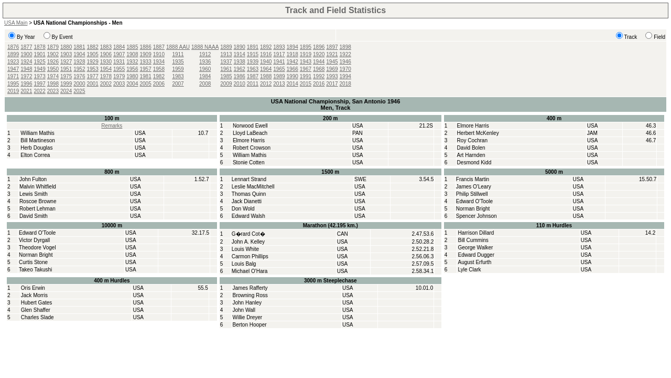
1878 (40, 47)
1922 (345, 54)
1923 (13, 62)
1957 (145, 69)
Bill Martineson (37, 140)
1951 (66, 69)
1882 (93, 47)
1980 (132, 76)
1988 (266, 76)
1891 (252, 47)
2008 (205, 84)
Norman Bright (473, 209)
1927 (66, 62)
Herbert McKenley (478, 133)
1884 (119, 47)
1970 (345, 69)
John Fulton (33, 179)
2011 (252, 84)
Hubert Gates (36, 303)
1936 (205, 62)
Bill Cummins (473, 240)
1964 (266, 69)
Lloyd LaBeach (250, 133)
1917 (279, 54)
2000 (79, 84)
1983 (177, 76)
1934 (159, 62)
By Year (26, 37)
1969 (332, 69)
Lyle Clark (469, 269)
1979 (119, 76)
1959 (177, 69)
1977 (93, 76)
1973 (40, 76)
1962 (239, 69)
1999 (66, 84)
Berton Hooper (250, 325)
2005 (145, 84)
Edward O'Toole (474, 201)
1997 (40, 84)
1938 (239, 62)
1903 (66, 54)
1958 (159, 69)
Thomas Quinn (249, 194)
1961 (226, 69)
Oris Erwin (33, 288)
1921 (332, 54)
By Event (62, 37)
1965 (279, 69)
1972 (26, 76)
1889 (226, 47)
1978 (106, 76)
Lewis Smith (33, 194)
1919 (305, 54)
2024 (66, 91)
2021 (26, 91)
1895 (305, 47)
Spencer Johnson (476, 216)
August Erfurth (474, 262)
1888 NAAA (205, 47)
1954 (106, 69)
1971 (13, 76)
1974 (53, 76)
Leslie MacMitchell (253, 187)
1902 (53, 54)
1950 (53, 69)
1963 (252, 69)
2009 (226, 84)
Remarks (111, 126)
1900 (26, 54)
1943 (305, 62)
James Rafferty (250, 288)
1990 (292, 76)
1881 (79, 47)
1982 (159, 76)
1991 (305, 76)
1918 (292, 54)
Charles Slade (37, 317)
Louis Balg (244, 264)
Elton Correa (35, 155)
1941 (279, 62)
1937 (226, 62)
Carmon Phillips (250, 256)
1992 (318, 76)
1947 (13, 69)
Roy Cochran (472, 140)
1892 (266, 47)
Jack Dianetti (247, 201)
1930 (106, 62)
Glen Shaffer (35, 310)
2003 (119, 84)
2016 (318, 84)
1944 (318, 62)
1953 (93, 69)
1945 (332, 62)
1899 (13, 54)
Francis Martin (472, 179)
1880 (66, 47)
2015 (305, 84)
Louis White (245, 249)
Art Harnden (471, 155)
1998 (53, 84)
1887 (159, 47)
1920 (318, 54)
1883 (106, 47)
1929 (93, 62)
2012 (266, 84)
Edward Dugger (476, 255)
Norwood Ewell (250, 126)
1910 (159, 54)
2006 (159, 84)
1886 (145, 47)
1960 (205, 69)
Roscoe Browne (38, 201)
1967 (305, 69)
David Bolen (471, 148)
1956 (132, 69)
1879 (53, 47)
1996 (26, 84)
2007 (177, 84)
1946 (345, 62)
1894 (292, 47)
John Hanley (247, 303)
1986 (239, 76)
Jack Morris (34, 295)
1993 (332, 76)
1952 (79, 69)
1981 (145, 76)
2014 (292, 84)
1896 (318, 47)
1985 (226, 76)
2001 (93, 84)
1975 (66, 76)
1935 (177, 62)
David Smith (33, 216)
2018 (345, 84)
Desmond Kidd (474, 162)
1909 (145, 54)
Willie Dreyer (248, 317)
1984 (205, 76)
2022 (40, 91)
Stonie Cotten (249, 162)
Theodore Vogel (37, 247)
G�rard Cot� (248, 234)
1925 (40, 62)
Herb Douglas (36, 148)
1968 (318, 69)
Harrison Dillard (476, 233)
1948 (26, 69)
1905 (93, 54)
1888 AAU (178, 47)
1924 (26, 62)
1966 (292, 69)
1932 (132, 62)
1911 (177, 54)
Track (630, 37)
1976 (79, 76)
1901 (40, 54)
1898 (345, 47)
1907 (119, 54)
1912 (205, 54)
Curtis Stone (33, 262)
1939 (252, 62)
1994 (345, 76)
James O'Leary (473, 187)
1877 (26, 47)
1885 (132, 47)
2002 (106, 84)
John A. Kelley (248, 242)
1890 (239, 47)
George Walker (475, 247)
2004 (132, 84)
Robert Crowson (251, 148)
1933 (145, 62)
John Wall (244, 310)
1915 (252, 54)
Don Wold (243, 209)
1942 (292, 62)
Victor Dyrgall (34, 240)
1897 (332, 47)
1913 (226, 54)
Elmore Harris (249, 140)
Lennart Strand (249, 179)
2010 (239, 84)
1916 (266, 54)
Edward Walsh (248, 216)
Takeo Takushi (35, 269)
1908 (132, 54)
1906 (106, 54)
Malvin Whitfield (37, 187)
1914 (239, 54)
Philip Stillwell (472, 194)
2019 (13, 91)
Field (659, 37)
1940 (266, 62)
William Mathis (37, 133)
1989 (279, 76)
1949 (40, 69)
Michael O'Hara (250, 271)
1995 (13, 84)
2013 (279, 84)
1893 (279, 47)
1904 (79, 54)
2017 (332, 84)
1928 (79, 62)
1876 (13, 47)
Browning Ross (250, 295)
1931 (119, 62)
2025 (79, 91)
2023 (53, 91)
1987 (252, 76)
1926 (53, 62)
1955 (119, 69)
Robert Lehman (37, 209)
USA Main (15, 23)
